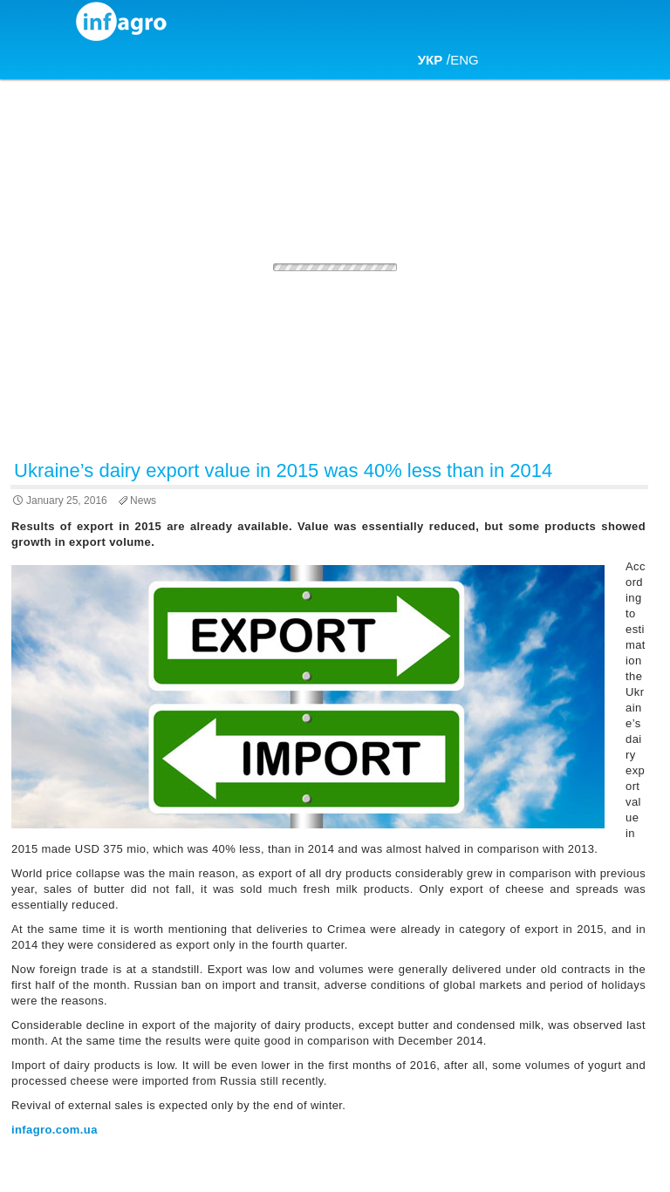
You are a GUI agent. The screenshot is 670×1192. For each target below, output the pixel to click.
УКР (430, 59)
